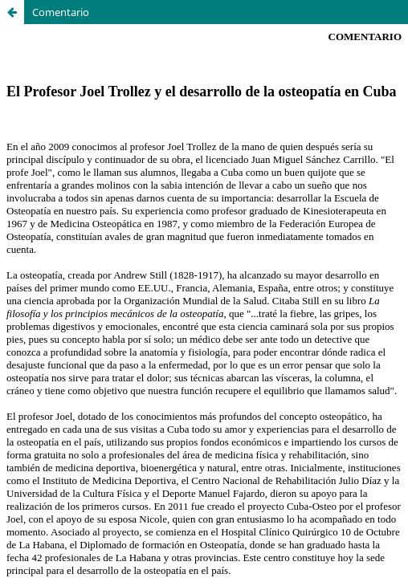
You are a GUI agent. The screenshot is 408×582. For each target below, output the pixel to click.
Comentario (60, 12)
